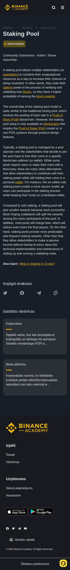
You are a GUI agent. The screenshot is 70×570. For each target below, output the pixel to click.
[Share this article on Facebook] (22, 293)
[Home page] (16, 8)
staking (8, 87)
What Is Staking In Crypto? (37, 263)
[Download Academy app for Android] (41, 512)
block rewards (46, 96)
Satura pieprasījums (19, 488)
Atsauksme (13, 495)
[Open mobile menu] (62, 7)
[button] (62, 7)
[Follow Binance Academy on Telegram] (19, 528)
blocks (27, 91)
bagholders (10, 74)
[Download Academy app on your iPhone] (16, 512)
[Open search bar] (52, 7)
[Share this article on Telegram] (39, 293)
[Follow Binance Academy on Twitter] (13, 528)
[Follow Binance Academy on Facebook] (7, 528)
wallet (19, 182)
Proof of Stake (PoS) (32, 128)
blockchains (51, 123)
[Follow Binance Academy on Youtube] (25, 528)
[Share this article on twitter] (5, 293)
